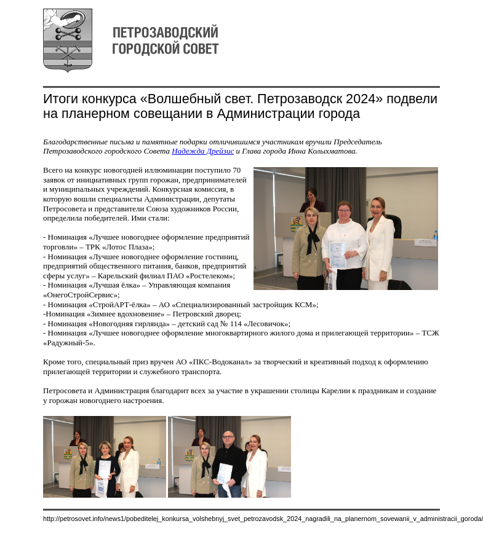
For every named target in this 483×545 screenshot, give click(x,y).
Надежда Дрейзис (203, 150)
